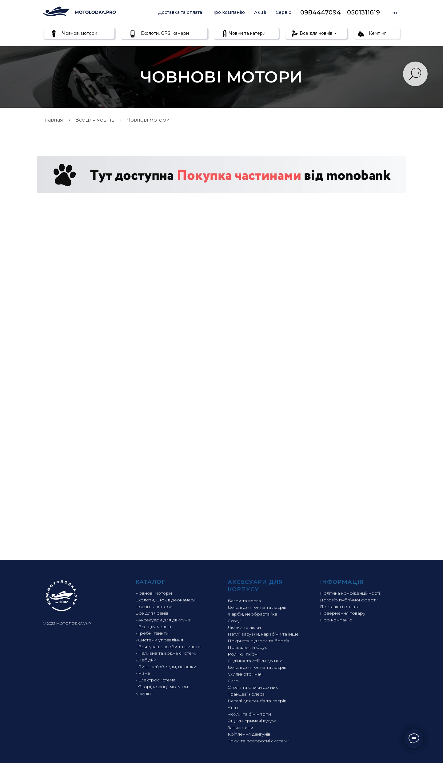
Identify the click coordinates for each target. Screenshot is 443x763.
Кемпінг (377, 33)
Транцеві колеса (246, 694)
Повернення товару (342, 613)
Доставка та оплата (180, 12)
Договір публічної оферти (349, 600)
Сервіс (283, 12)
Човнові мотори (79, 33)
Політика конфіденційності (350, 593)
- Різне (142, 673)
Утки (233, 707)
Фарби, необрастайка (252, 614)
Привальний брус (247, 647)
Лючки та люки (244, 627)
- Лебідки (145, 660)
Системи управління (160, 640)
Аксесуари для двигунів (164, 620)
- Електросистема (155, 680)
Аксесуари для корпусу (255, 586)
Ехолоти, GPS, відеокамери (166, 600)
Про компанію (228, 12)
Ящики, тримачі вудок (252, 721)
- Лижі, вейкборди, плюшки (165, 666)
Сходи (234, 621)
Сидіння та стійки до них (255, 661)
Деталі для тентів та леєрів (257, 607)
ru (394, 12)
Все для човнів (315, 33)
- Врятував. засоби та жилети (168, 646)
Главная (53, 120)
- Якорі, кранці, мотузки (161, 686)
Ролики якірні (243, 654)
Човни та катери (246, 33)
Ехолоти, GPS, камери (164, 33)
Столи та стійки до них (253, 687)
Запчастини (240, 727)
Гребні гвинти (153, 633)
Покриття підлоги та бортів (258, 641)
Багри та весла (244, 601)
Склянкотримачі (245, 674)
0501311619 (363, 12)
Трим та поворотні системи (258, 741)
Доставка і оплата (340, 606)
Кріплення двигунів (249, 734)
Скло (233, 681)
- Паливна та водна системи (166, 653)
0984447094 (320, 12)
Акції (260, 12)
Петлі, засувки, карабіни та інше (263, 634)
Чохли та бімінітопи (249, 714)
